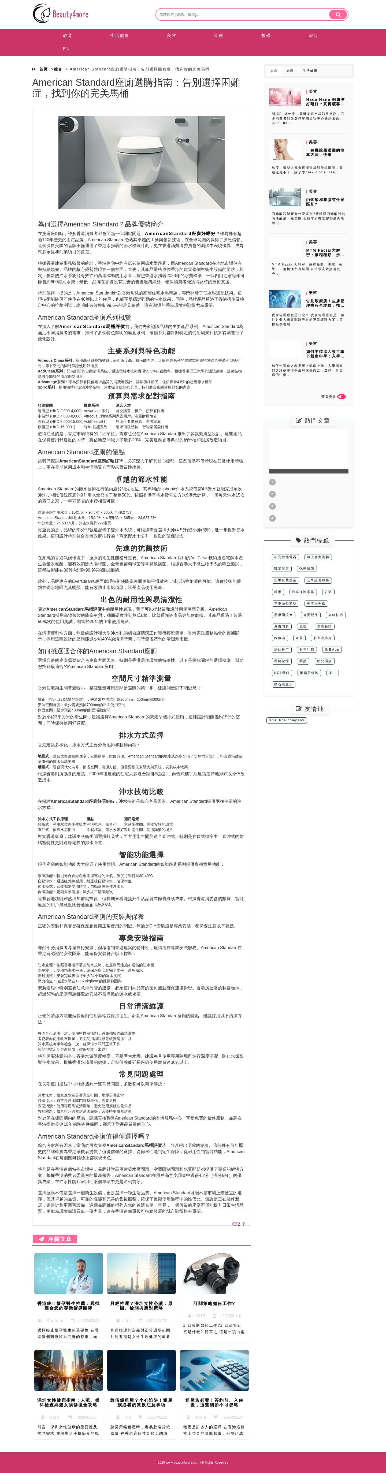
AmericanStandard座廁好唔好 (180, 233)
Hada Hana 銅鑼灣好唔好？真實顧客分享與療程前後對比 (325, 104)
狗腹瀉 (279, 638)
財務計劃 (306, 649)
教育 (68, 35)
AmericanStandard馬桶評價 (92, 326)
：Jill (123, 1320)
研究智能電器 (285, 557)
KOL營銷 (282, 673)
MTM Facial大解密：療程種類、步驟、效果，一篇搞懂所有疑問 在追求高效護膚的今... (307, 269)
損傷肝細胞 (309, 673)
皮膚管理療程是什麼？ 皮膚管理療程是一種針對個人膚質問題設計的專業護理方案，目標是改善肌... (308, 319)
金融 (219, 35)
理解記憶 (281, 661)
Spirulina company (287, 720)
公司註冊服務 (318, 580)
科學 (278, 592)
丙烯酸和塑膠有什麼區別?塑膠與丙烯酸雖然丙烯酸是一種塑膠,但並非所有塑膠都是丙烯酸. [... (309, 218)
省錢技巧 (335, 615)
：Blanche (51, 1320)
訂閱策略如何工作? (214, 1303)
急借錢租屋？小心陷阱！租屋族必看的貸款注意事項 (141, 1402)
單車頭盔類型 (285, 603)
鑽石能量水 (283, 684)
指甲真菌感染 (285, 580)
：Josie (197, 1417)
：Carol (51, 1417)
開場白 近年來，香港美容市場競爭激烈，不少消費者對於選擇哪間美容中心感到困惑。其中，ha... (308, 118)
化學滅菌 (306, 568)
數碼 (266, 35)
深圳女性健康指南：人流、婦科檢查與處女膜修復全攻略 (68, 1402)
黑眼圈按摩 (283, 615)
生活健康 (119, 35)
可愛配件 (310, 615)
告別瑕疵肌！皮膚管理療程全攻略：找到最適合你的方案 (325, 305)
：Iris (124, 1417)
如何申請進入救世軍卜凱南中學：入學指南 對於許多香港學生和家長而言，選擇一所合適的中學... (307, 370)
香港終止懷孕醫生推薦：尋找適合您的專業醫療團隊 (68, 1306)
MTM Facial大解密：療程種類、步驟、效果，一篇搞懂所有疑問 (325, 257)
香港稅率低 (316, 603)
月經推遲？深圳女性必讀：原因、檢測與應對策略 (141, 1306)
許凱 (328, 592)
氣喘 (303, 626)
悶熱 (303, 661)
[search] (338, 14)
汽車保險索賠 (303, 592)
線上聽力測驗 (318, 557)
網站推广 (281, 649)
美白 (332, 673)
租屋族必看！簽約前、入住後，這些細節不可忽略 (214, 1402)
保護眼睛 (324, 626)
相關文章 (55, 1239)
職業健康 (281, 568)
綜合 (313, 35)
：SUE (197, 1316)
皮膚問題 (281, 626)
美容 (172, 35)
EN (66, 49)
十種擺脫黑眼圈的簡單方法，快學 (325, 152)
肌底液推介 (322, 638)
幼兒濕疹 (324, 661)
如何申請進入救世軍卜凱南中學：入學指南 (325, 356)
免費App (332, 649)
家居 (299, 638)
